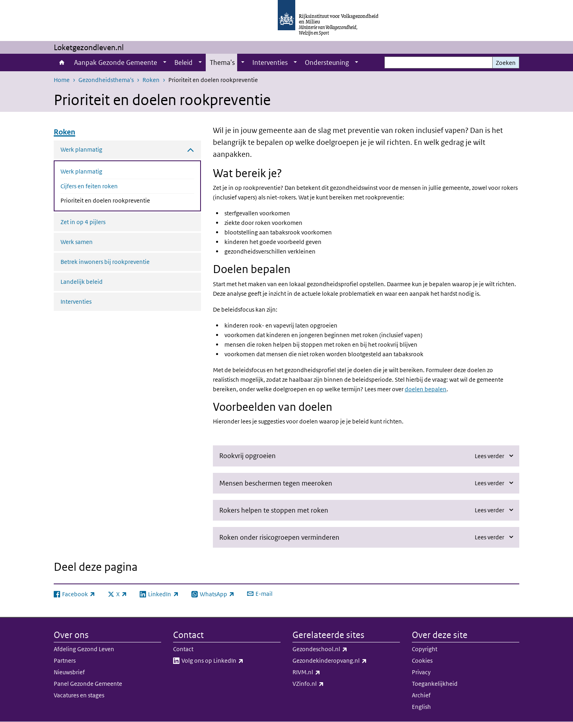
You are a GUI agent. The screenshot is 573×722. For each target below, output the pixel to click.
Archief (421, 695)
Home (62, 62)
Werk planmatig (81, 171)
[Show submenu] (164, 62)
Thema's (222, 62)
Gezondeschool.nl (337, 649)
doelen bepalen (425, 389)
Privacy (421, 672)
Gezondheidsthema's (106, 80)
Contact (183, 649)
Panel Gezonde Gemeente (88, 683)
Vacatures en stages (79, 695)
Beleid (183, 62)
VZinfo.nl (325, 684)
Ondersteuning (327, 62)
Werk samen (76, 242)
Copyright (424, 649)
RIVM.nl (323, 672)
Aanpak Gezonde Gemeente (115, 62)
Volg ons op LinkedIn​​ (230, 660)
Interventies (270, 62)
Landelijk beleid (81, 281)
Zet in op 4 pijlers (82, 222)
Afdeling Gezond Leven (84, 649)
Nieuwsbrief (69, 672)
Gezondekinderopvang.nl (346, 660)
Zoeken (506, 62)
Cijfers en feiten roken (89, 186)
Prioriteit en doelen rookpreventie (126, 199)
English (421, 706)
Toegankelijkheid (435, 683)
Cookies (422, 660)
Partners (65, 660)
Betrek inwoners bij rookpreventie (105, 261)
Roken (151, 80)
